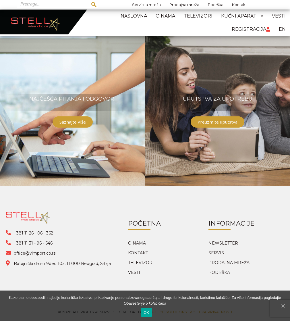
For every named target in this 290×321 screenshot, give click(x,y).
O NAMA (137, 243)
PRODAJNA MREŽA (229, 262)
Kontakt (239, 4)
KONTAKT (138, 252)
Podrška (215, 4)
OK (146, 312)
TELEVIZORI (141, 262)
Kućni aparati (242, 16)
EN (282, 29)
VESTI (134, 272)
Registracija (251, 29)
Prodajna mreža (184, 4)
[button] (73, 122)
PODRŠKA (219, 272)
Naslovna (134, 16)
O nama (165, 16)
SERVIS (216, 252)
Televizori (198, 16)
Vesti (279, 16)
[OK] (283, 306)
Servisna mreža (146, 4)
